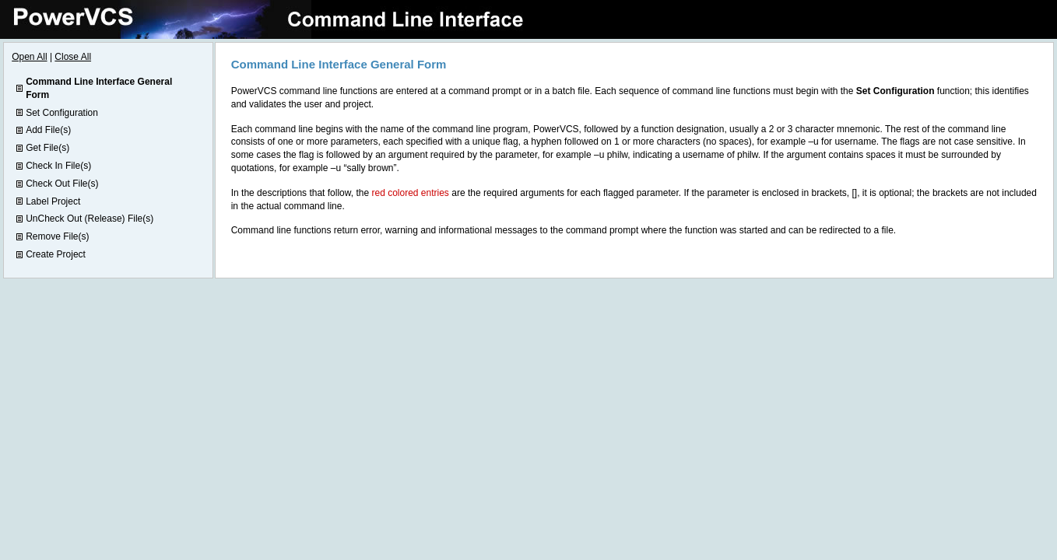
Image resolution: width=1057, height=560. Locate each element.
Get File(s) (47, 147)
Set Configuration (62, 112)
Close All (72, 56)
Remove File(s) (57, 236)
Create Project (56, 254)
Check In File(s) (58, 165)
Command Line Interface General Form (99, 88)
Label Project (53, 201)
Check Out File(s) (62, 183)
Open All (29, 56)
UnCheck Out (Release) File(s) (89, 218)
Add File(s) (48, 129)
